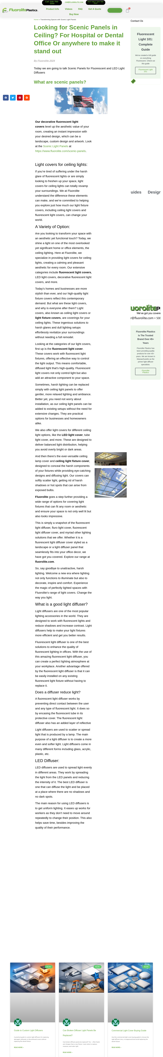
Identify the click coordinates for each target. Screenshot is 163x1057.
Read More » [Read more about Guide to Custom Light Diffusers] (19, 1047)
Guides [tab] (134, 192)
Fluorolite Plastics (146, 372)
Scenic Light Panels (55, 146)
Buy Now (74, 14)
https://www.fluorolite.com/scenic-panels (60, 151)
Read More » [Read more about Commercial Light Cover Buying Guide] (116, 1047)
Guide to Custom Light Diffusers (28, 1030)
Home (36, 20)
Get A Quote (94, 9)
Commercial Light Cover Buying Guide (129, 1030)
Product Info (52, 9)
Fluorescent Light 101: (146, 71)
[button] (6, 98)
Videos (68, 9)
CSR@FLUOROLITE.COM (74, 2)
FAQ (80, 9)
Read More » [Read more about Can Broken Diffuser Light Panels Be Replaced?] (67, 1052)
